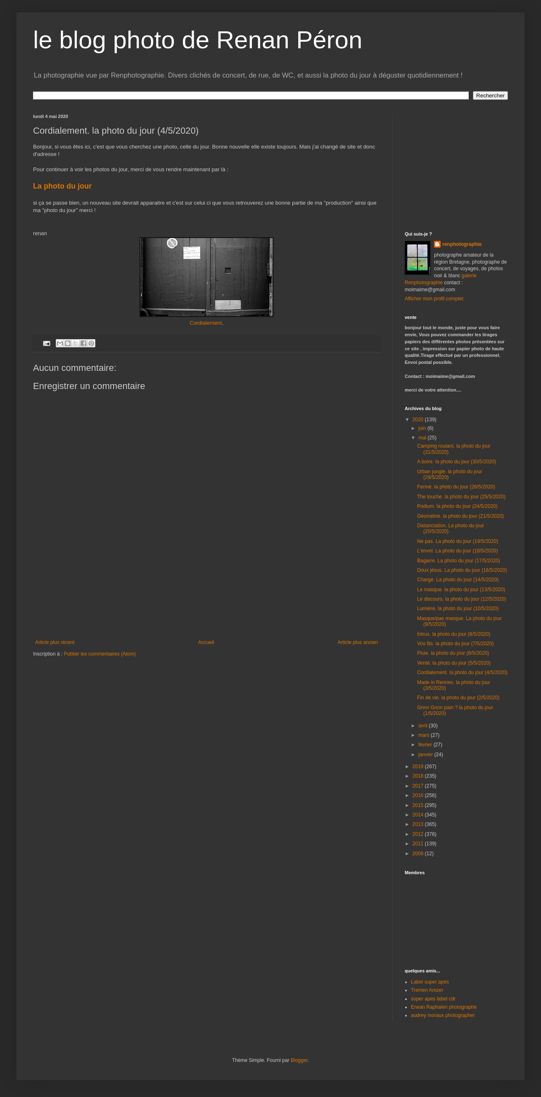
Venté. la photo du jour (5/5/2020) (454, 663)
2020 (419, 419)
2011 (419, 844)
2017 (419, 786)
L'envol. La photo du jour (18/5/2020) (457, 551)
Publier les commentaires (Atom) (100, 654)
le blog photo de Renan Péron (197, 40)
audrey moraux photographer (443, 1015)
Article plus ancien (358, 642)
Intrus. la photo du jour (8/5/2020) (453, 634)
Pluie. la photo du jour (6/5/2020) (453, 653)
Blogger (299, 1060)
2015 (419, 805)
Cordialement (206, 323)
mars (424, 735)
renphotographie (462, 244)
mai (423, 438)
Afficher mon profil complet (434, 299)
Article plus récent (54, 642)
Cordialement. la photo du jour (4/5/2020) (462, 672)
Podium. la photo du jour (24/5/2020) (457, 506)
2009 (419, 853)
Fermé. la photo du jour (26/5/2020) (456, 487)
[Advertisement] (206, 603)
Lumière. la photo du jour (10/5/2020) (457, 608)
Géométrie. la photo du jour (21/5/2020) (460, 516)
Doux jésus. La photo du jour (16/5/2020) (462, 570)
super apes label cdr (433, 999)
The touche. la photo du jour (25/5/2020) (461, 497)
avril (423, 726)
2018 (419, 776)
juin (422, 428)
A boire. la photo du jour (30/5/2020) (456, 462)
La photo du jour (63, 186)
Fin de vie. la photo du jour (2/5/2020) (458, 698)
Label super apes (430, 982)
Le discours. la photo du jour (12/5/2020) (461, 599)
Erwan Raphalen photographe (444, 1007)
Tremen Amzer (427, 990)
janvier (426, 754)
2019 (419, 766)
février (426, 745)
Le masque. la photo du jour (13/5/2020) (461, 589)
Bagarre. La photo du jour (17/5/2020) (458, 561)
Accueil (206, 642)
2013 (419, 824)
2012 (419, 834)
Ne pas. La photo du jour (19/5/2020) (457, 541)
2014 (419, 815)
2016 (419, 795)
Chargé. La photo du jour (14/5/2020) (457, 580)
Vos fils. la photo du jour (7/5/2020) (455, 643)
